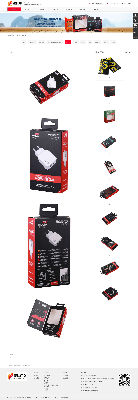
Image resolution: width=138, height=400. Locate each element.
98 (15, 357)
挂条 (90, 42)
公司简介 (37, 375)
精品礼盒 (97, 42)
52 (15, 354)
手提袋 (106, 42)
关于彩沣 (28, 9)
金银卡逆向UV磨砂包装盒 (55, 42)
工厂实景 (37, 377)
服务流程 (55, 9)
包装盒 (24, 35)
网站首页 (14, 9)
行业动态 (66, 377)
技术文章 (66, 378)
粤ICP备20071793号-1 (45, 398)
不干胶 (75, 42)
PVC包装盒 (32, 42)
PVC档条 (41, 42)
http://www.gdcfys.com (91, 390)
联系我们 (96, 9)
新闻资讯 (69, 9)
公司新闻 (66, 375)
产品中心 (41, 9)
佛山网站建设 (26, 365)
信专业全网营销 (64, 398)
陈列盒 (83, 42)
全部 (24, 42)
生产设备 (82, 9)
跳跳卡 (113, 42)
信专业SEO (17, 365)
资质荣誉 (37, 378)
